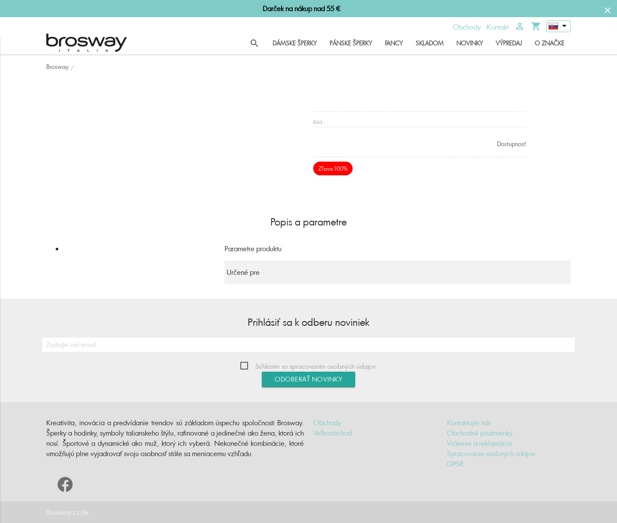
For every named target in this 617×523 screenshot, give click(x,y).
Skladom (429, 43)
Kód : (319, 122)
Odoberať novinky (308, 379)
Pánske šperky (350, 43)
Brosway (57, 67)
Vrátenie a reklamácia (479, 443)
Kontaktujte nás (469, 422)
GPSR (455, 464)
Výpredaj (509, 43)
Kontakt (498, 27)
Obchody (467, 27)
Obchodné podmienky (479, 433)
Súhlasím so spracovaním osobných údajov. (316, 366)
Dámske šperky (295, 43)
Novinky (469, 43)
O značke (549, 43)
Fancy (394, 43)
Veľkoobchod (332, 433)
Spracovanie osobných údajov (491, 453)
